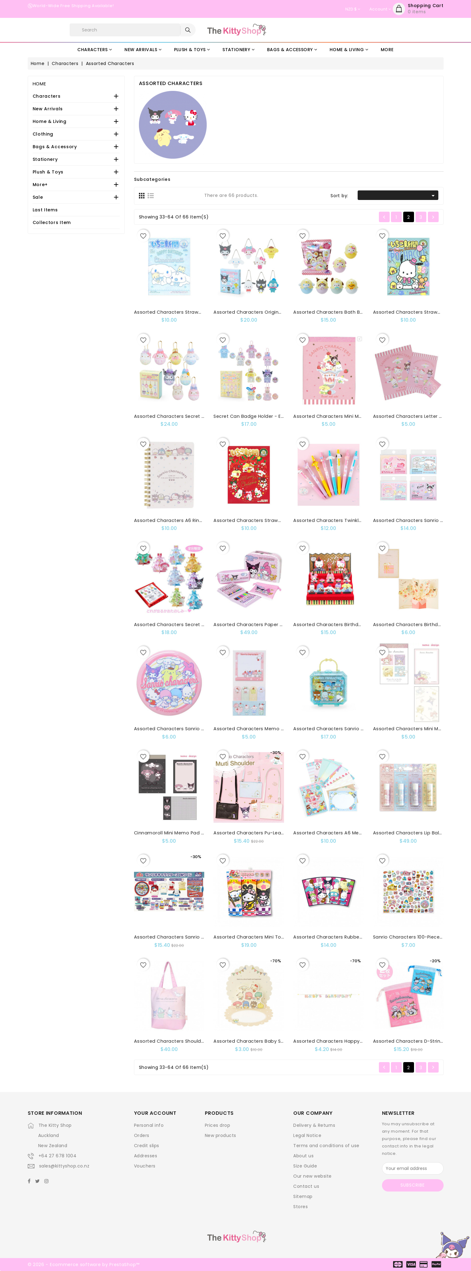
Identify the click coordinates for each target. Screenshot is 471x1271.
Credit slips (146, 1146)
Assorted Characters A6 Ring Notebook (180, 520)
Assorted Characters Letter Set (410, 416)
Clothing (43, 134)
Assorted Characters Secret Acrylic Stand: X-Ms (190, 624)
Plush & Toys (48, 172)
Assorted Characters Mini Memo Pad (336, 416)
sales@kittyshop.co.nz (64, 1166)
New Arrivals (48, 109)
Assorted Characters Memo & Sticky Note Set (267, 729)
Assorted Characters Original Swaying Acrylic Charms (277, 312)
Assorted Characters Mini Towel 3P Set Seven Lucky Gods (280, 937)
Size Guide (305, 1166)
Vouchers (145, 1166)
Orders (141, 1135)
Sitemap (303, 1196)
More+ (40, 184)
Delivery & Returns (314, 1125)
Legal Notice (307, 1135)
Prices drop (217, 1125)
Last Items (45, 210)
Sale (38, 197)
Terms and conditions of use (326, 1146)
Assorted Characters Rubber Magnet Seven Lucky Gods (358, 937)
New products (220, 1135)
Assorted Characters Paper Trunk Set (257, 624)
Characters (47, 96)
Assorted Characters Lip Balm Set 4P (416, 833)
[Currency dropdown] (352, 9)
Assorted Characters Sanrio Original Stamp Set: (349, 729)
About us (303, 1156)
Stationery (45, 159)
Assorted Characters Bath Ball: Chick (336, 312)
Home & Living (50, 121)
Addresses (145, 1156)
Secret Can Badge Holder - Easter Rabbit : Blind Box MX (278, 416)
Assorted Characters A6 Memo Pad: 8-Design (347, 833)
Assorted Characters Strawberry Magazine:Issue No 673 (200, 312)
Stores (300, 1207)
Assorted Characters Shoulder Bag (175, 1041)
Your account (155, 1113)
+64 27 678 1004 (58, 1156)
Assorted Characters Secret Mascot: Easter (185, 416)
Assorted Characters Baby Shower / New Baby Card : (276, 1041)
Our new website (312, 1176)
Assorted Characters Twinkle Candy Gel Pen (345, 520)
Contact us (306, 1186)
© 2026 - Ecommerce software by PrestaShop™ (84, 1264)
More (387, 50)
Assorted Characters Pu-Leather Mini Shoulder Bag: (274, 833)
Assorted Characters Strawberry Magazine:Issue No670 (278, 520)
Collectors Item (52, 222)
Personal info (149, 1125)
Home (39, 83)
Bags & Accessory (55, 147)
